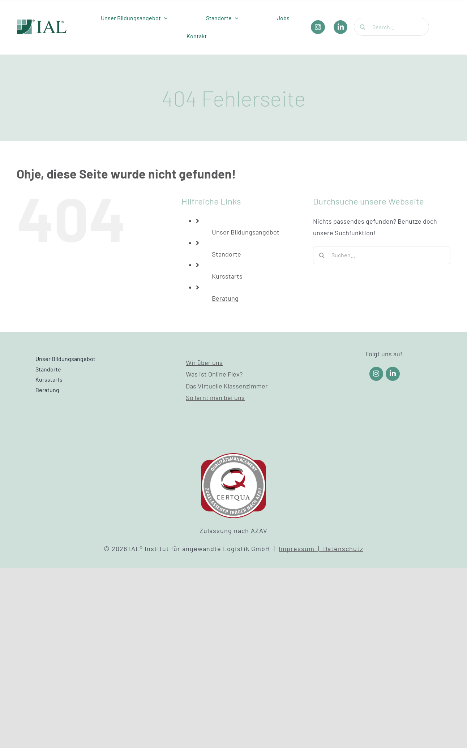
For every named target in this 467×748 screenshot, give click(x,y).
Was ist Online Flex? (214, 374)
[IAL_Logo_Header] (42, 23)
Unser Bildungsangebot (245, 232)
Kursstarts (227, 276)
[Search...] (391, 27)
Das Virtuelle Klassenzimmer (227, 386)
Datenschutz (343, 549)
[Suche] (363, 27)
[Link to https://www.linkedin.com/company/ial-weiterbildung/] (393, 374)
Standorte (226, 254)
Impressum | (301, 549)
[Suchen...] (381, 255)
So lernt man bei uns (215, 397)
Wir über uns (204, 362)
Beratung (225, 298)
